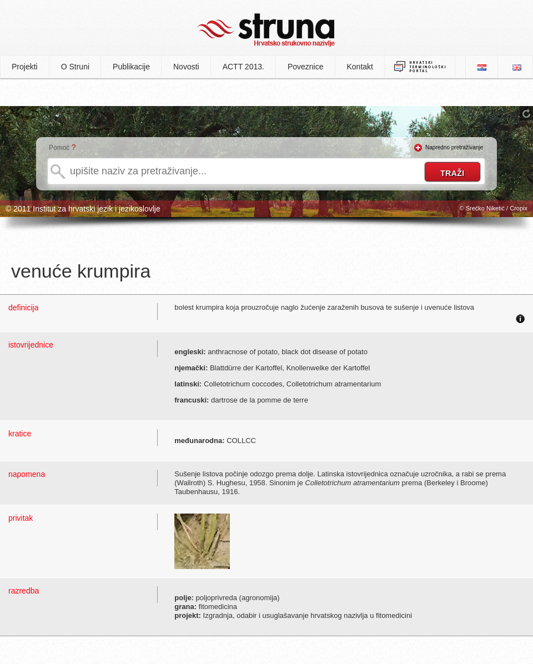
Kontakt (360, 66)
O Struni (75, 66)
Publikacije (131, 66)
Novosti (186, 66)
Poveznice (306, 66)
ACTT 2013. (243, 66)
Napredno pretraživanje (454, 147)
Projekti (25, 66)
